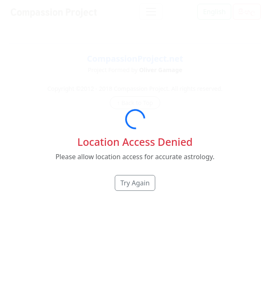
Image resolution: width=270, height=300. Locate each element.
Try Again (134, 183)
